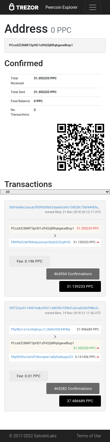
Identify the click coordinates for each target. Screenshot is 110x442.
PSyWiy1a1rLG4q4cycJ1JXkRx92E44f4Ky (40, 329)
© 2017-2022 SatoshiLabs (33, 436)
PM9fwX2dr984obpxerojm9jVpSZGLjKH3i (40, 242)
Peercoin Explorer (61, 7)
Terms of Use (89, 436)
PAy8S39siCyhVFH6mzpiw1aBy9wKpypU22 (42, 357)
